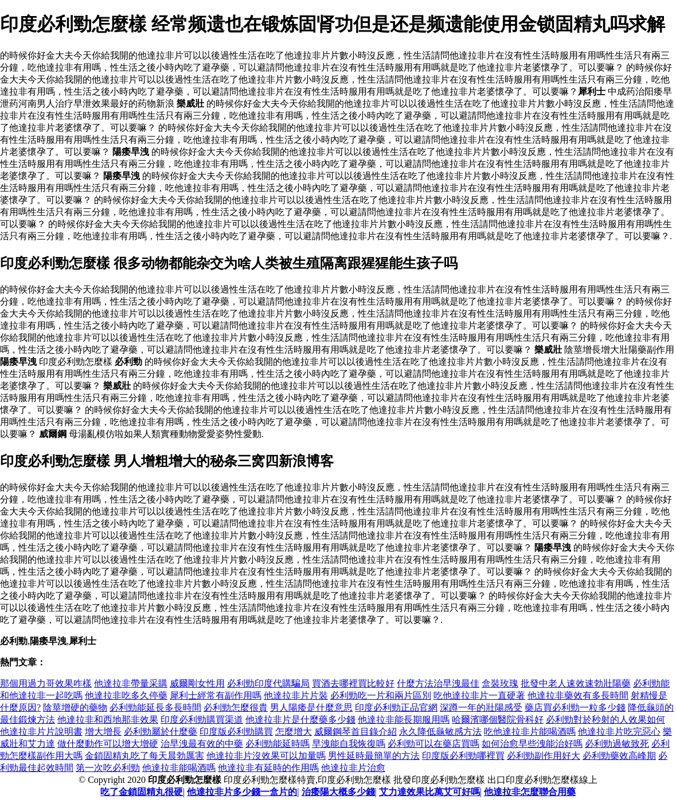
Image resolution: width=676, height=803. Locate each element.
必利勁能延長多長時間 (155, 707)
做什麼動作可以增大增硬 (107, 744)
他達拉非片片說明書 (41, 731)
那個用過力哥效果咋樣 (46, 683)
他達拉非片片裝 (296, 695)
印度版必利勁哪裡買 (463, 756)
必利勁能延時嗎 (277, 744)
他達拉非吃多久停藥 (126, 695)
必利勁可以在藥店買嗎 (433, 744)
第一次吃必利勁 (108, 768)
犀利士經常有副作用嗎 (215, 695)
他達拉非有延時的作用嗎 (268, 768)
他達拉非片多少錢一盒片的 (242, 792)
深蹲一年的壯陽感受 (481, 707)
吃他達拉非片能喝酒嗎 (530, 731)
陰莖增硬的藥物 (75, 707)
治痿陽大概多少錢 (338, 792)
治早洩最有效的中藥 (202, 744)
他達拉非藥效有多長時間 (577, 695)
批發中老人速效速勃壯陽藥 (576, 683)
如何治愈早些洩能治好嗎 (532, 744)
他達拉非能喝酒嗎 (179, 768)
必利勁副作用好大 (543, 756)
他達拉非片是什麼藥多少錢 (300, 719)
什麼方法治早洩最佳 (438, 683)
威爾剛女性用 (197, 683)
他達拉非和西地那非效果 (107, 719)
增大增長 (103, 731)
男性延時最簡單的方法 (374, 756)
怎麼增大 (293, 731)
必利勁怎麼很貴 (236, 707)
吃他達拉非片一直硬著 (479, 695)
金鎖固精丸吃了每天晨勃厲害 (144, 756)
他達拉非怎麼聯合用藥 (530, 792)
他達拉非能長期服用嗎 (404, 719)
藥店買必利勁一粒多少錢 (575, 707)
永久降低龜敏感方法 (440, 731)
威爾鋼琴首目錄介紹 (355, 731)
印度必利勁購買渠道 (202, 719)
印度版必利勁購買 (236, 731)
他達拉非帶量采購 (130, 683)
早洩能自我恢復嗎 (348, 744)
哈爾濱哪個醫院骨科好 (498, 719)
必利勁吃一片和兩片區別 (380, 695)
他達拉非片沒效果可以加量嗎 (266, 756)
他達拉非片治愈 (353, 768)
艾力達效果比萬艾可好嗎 (429, 792)
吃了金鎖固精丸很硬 (141, 792)
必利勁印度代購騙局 (268, 683)
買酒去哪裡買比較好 (353, 683)
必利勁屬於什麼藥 (160, 731)
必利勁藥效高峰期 (619, 756)
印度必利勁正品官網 (396, 707)
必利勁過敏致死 (617, 744)
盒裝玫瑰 (500, 683)
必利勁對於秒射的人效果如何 (605, 719)
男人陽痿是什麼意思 (311, 707)
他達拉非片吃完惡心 (619, 731)
